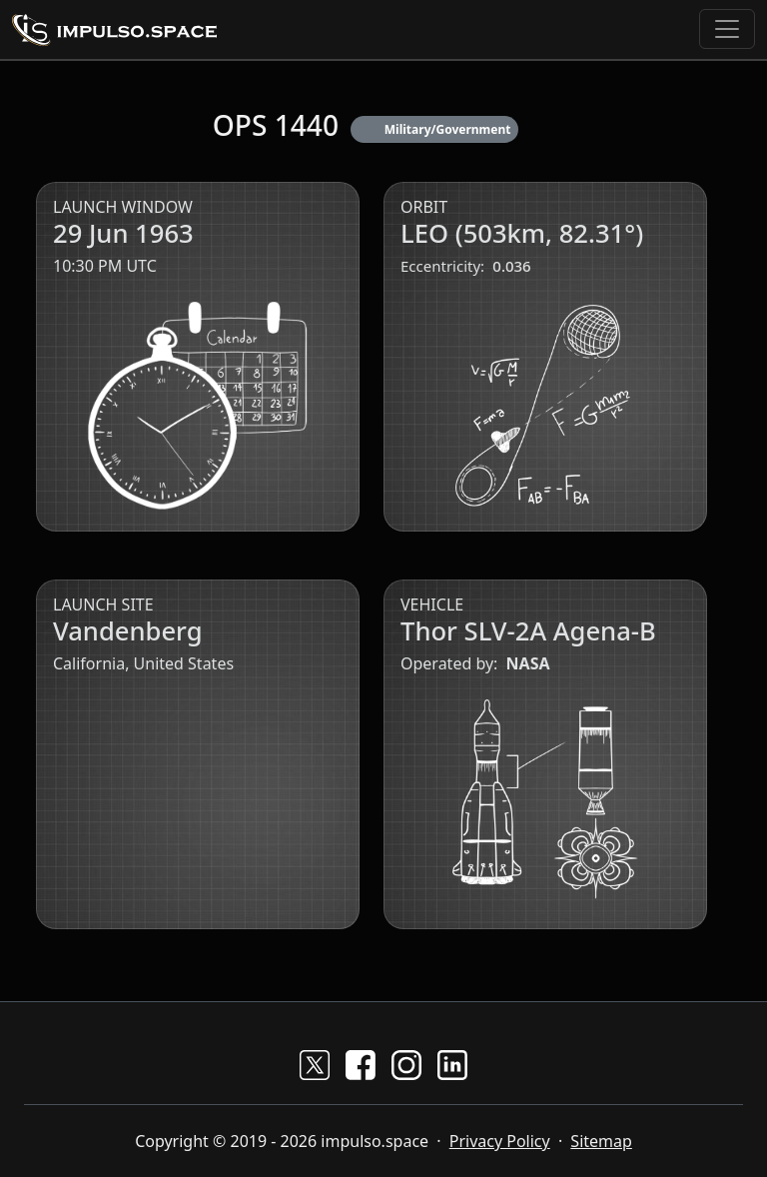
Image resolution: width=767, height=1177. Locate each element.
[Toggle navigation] (727, 29)
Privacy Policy (499, 1141)
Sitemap (601, 1141)
